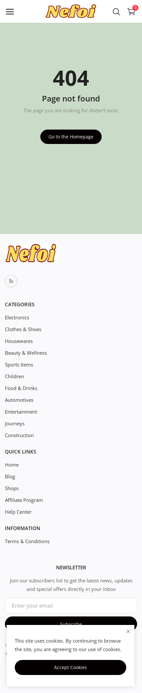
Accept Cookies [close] (70, 667)
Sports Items (19, 364)
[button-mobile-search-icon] (116, 11)
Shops (12, 488)
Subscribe (71, 624)
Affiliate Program (24, 500)
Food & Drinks (21, 388)
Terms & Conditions (27, 541)
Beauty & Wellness (26, 352)
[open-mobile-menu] (10, 11)
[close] (128, 631)
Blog (10, 476)
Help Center (18, 511)
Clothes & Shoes (23, 329)
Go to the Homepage (71, 136)
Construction (19, 435)
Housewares (19, 341)
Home (12, 464)
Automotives (19, 400)
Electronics (17, 317)
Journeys (15, 423)
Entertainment (21, 411)
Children (14, 376)
